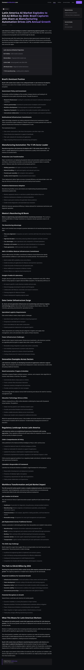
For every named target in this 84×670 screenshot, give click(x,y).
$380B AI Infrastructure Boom (71, 12)
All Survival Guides (68, 27)
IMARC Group (14, 661)
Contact (79, 2)
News (54, 2)
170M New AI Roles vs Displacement (72, 15)
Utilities (59, 2)
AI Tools (49, 2)
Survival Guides (66, 2)
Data (73, 2)
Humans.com (10, 2)
